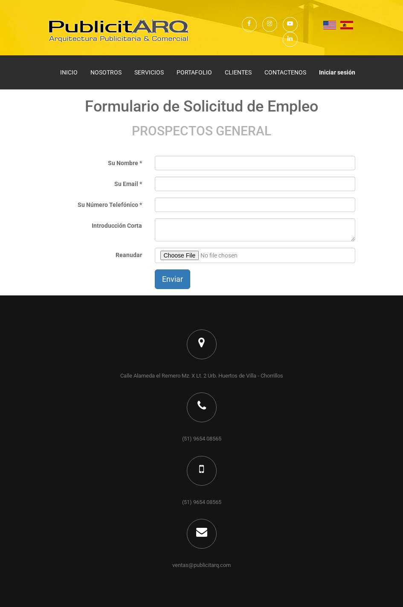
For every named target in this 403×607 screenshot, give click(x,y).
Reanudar (129, 255)
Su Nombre (123, 163)
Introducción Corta (117, 225)
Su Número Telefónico (108, 204)
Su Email (126, 183)
